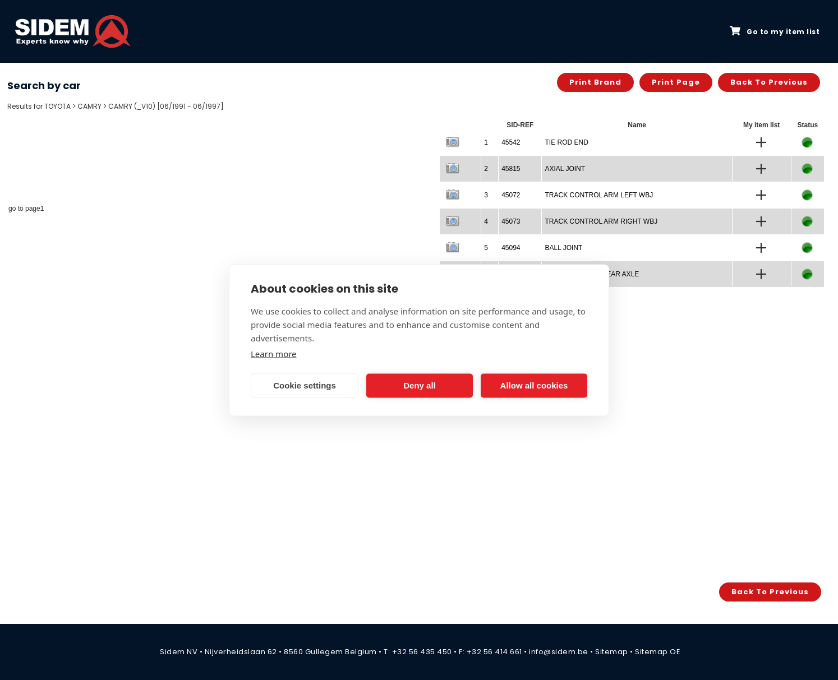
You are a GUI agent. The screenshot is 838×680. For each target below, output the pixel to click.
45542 (510, 142)
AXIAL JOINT (565, 169)
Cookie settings (304, 385)
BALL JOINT (563, 248)
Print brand (595, 82)
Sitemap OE (657, 651)
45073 (510, 221)
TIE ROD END (566, 142)
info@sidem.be (558, 651)
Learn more (274, 353)
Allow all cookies (534, 385)
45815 (510, 169)
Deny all (419, 385)
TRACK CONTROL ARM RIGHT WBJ (601, 221)
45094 (510, 248)
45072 (510, 195)
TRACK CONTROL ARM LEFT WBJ (599, 195)
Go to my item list (774, 31)
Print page (676, 82)
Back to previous (769, 82)
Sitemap (611, 651)
